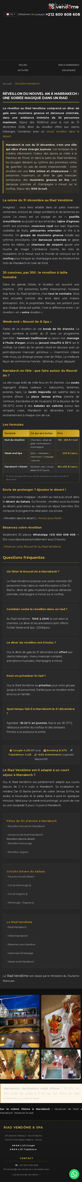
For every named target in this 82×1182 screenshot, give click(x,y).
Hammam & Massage (20, 953)
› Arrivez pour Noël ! (49, 518)
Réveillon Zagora (18, 851)
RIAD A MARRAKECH (68, 65)
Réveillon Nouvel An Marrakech (26, 826)
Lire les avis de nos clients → (26, 1174)
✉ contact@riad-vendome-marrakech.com (26, 1169)
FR (10, 14)
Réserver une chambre (21, 944)
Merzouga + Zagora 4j (21, 902)
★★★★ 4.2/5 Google (23, 1145)
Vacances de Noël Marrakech (25, 834)
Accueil (7, 83)
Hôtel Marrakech (18, 935)
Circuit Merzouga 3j (19, 885)
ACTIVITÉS (23, 70)
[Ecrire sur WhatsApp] (74, 1174)
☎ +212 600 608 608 (26, 1165)
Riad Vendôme (18, 976)
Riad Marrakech (17, 927)
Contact (39, 14)
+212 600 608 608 (63, 14)
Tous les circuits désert (21, 876)
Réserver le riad (23, 1112)
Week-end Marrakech (21, 961)
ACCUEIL (23, 65)
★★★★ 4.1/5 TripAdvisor (23, 1149)
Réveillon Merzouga (20, 843)
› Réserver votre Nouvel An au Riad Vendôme (32, 546)
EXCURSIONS (68, 70)
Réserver (24, 14)
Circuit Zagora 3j (17, 893)
